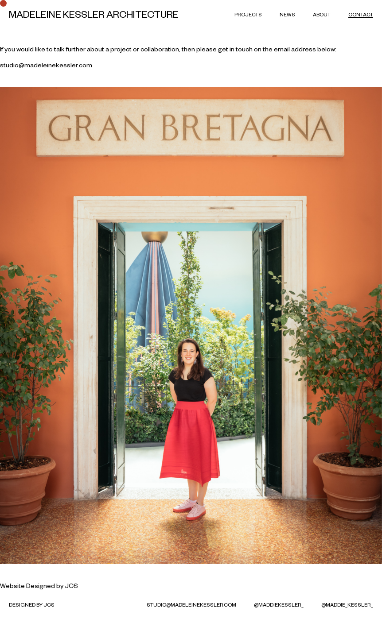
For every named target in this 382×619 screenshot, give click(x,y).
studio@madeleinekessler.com (46, 65)
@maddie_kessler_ (347, 604)
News (287, 14)
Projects (248, 14)
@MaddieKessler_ (279, 604)
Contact (360, 14)
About (322, 14)
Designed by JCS (52, 585)
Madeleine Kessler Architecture (94, 14)
